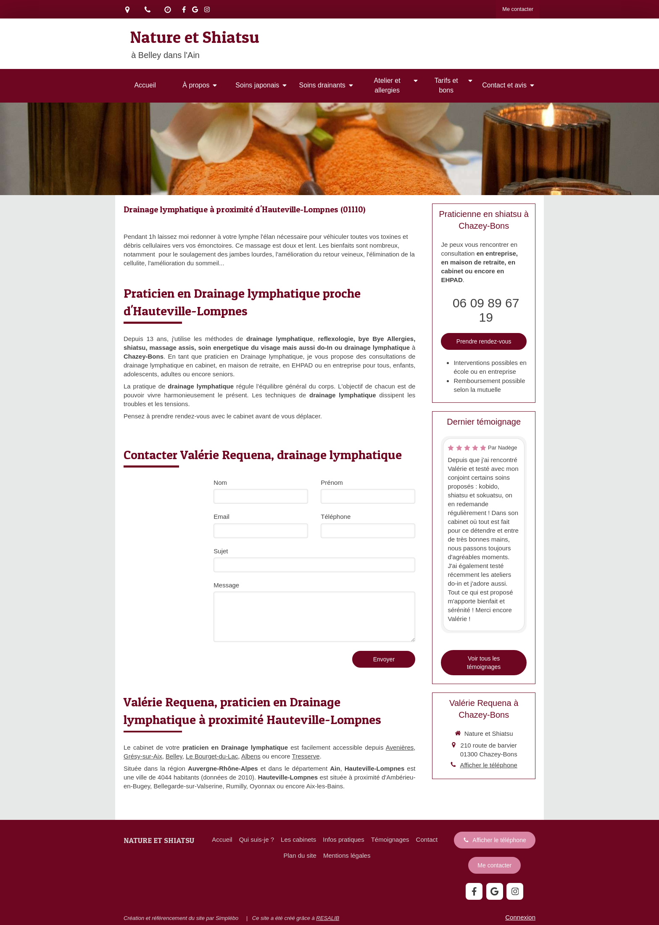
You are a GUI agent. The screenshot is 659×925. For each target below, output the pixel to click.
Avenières (400, 747)
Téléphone (336, 516)
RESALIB (327, 918)
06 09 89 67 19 (486, 310)
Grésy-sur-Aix (143, 756)
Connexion (520, 917)
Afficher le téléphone (488, 765)
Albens (251, 756)
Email (221, 516)
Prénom (332, 482)
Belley (174, 756)
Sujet (221, 551)
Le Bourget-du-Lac (212, 756)
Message (226, 585)
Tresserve (306, 756)
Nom (220, 482)
